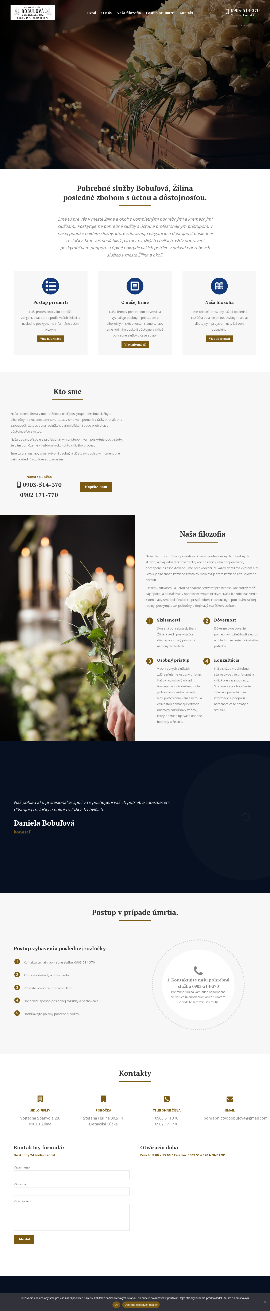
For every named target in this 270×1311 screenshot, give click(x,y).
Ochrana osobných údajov (141, 1304)
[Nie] (265, 1302)
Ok (116, 1304)
